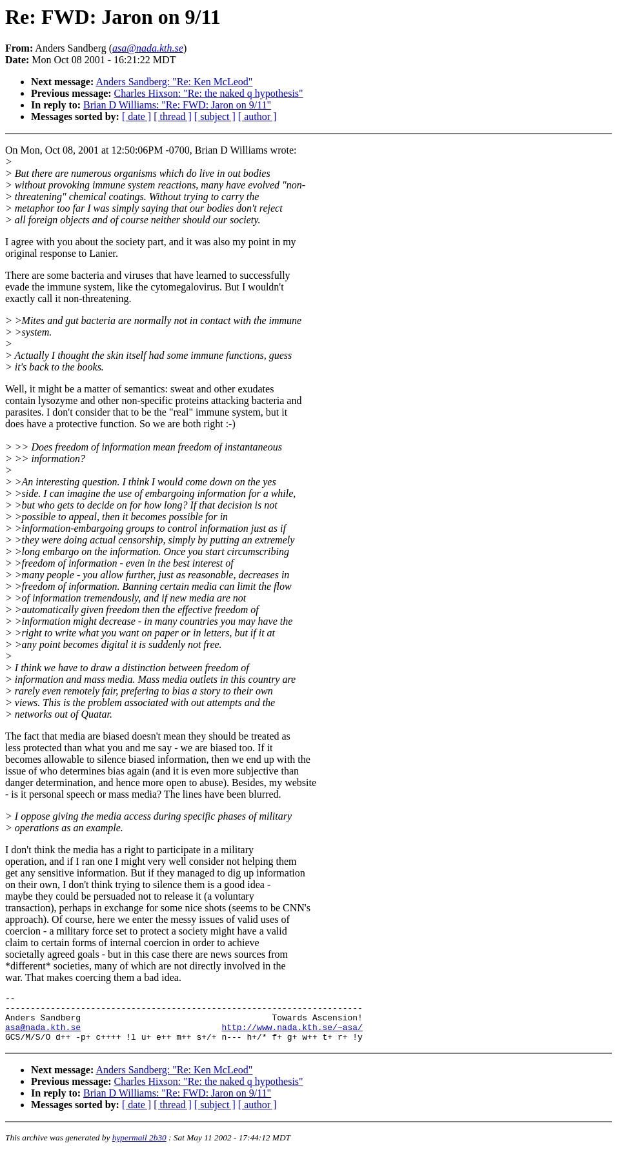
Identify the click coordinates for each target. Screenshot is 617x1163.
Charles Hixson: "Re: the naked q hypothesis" (208, 93)
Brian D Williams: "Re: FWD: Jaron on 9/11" (177, 104)
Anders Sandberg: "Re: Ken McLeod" (174, 81)
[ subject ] (215, 116)
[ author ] (257, 116)
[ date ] (136, 116)
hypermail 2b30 (139, 1147)
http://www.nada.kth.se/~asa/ (291, 1034)
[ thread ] (173, 116)
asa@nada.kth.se (43, 1034)
